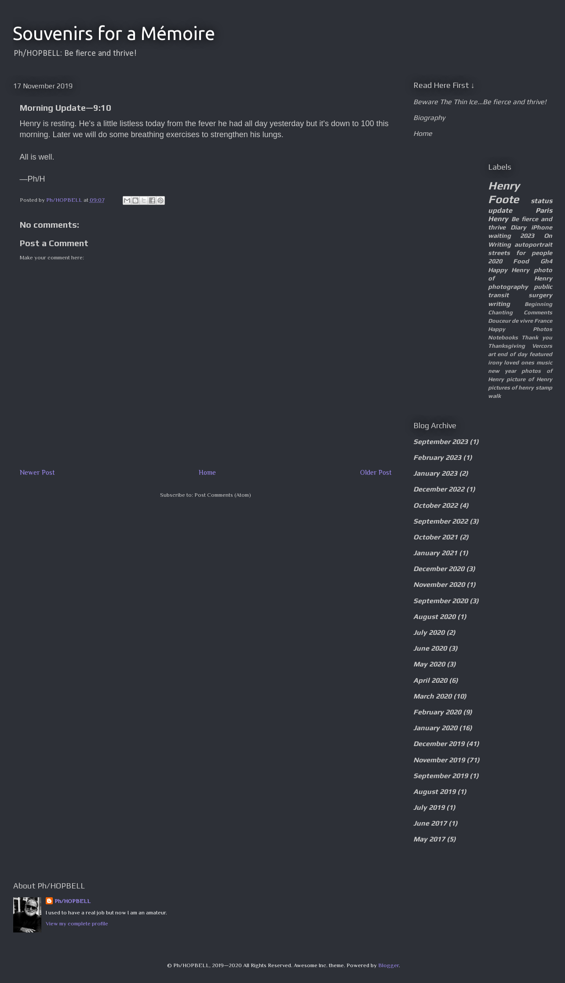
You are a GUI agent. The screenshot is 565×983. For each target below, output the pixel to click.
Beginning (538, 304)
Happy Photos (520, 329)
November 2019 (439, 760)
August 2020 (434, 616)
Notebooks (503, 337)
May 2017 (429, 839)
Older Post (376, 472)
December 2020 (438, 568)
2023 (527, 235)
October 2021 (435, 537)
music (544, 362)
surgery (540, 295)
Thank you (536, 337)
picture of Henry (529, 379)
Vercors (542, 345)
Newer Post (37, 472)
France (543, 320)
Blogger (388, 965)
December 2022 (438, 489)
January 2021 (435, 553)
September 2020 (440, 601)
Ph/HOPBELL (73, 901)
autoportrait (533, 244)
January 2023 (435, 473)
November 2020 (439, 584)
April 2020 (430, 680)
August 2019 (434, 791)
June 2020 (430, 648)
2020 (495, 261)
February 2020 (437, 712)
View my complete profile (77, 923)
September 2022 (440, 521)
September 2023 (440, 441)
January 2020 (435, 728)
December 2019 (438, 743)
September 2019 (440, 776)
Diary (518, 227)
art (492, 354)
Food (521, 261)
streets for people (520, 252)
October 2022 (435, 505)
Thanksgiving (506, 345)
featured (540, 354)
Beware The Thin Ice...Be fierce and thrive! (479, 102)
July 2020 (429, 632)
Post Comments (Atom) (222, 495)
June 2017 (430, 823)
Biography (429, 117)
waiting (499, 235)
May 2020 (429, 664)
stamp (544, 387)
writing (499, 303)
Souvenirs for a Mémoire (114, 33)
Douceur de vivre (510, 320)
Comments (538, 312)
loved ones (519, 362)
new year (502, 371)
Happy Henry (509, 269)
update (500, 210)
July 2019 (429, 807)
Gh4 (546, 261)
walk (494, 396)
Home (207, 472)
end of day (512, 354)
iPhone (541, 227)
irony (495, 362)
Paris (544, 210)
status (541, 201)
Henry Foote (504, 192)
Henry (498, 219)
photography (508, 286)
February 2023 (437, 457)
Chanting (500, 312)
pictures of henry (511, 387)
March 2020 (432, 696)
